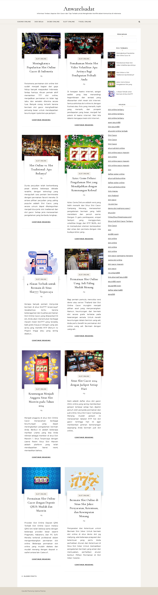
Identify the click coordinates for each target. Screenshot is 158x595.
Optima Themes (40, 591)
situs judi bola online (116, 178)
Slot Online (69, 21)
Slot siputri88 (114, 127)
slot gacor (112, 200)
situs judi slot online (116, 148)
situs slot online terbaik (118, 131)
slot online (112, 157)
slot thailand (113, 196)
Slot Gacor (112, 135)
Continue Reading (41, 120)
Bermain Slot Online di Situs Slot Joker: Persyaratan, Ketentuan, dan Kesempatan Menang (84, 508)
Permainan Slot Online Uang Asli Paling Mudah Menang (84, 283)
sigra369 (111, 294)
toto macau (113, 191)
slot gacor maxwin (115, 264)
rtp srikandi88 (114, 273)
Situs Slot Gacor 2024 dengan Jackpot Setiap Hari (84, 385)
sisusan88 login (114, 286)
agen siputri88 (114, 123)
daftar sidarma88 (115, 290)
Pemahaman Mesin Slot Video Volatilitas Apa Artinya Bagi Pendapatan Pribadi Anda (84, 71)
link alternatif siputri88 (117, 277)
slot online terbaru (116, 110)
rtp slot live (112, 204)
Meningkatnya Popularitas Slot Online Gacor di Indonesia (41, 67)
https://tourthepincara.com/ (120, 217)
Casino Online (24, 21)
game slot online (115, 260)
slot (109, 170)
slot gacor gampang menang (120, 256)
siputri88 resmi (114, 282)
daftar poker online (116, 174)
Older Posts (29, 576)
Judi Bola (39, 21)
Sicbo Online (53, 21)
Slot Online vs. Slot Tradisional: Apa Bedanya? (41, 169)
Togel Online (84, 21)
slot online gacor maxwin (118, 153)
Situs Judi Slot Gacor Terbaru (120, 221)
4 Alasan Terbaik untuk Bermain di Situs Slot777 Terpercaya (41, 288)
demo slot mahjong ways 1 (119, 208)
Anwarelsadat (79, 8)
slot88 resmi (113, 234)
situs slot (111, 213)
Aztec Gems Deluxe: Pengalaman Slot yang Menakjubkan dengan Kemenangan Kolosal (124, 83)
